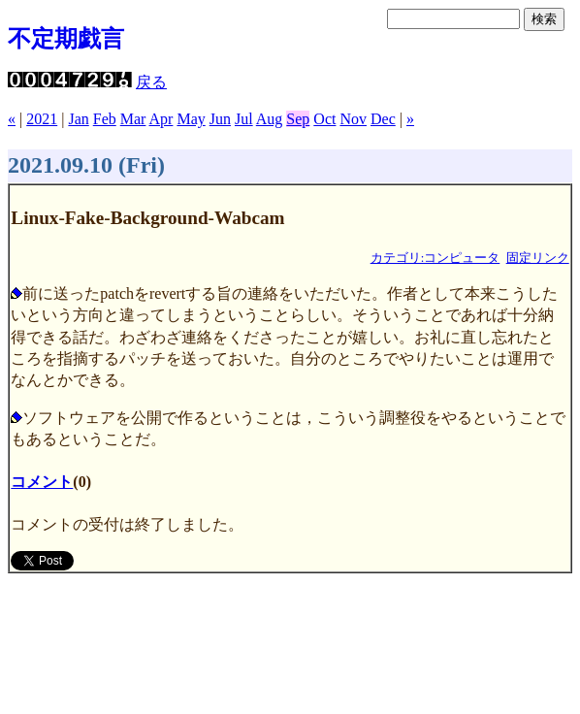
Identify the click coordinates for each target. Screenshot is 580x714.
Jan (78, 119)
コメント (42, 481)
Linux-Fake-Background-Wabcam (147, 218)
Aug (269, 119)
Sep (297, 119)
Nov (353, 119)
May (191, 119)
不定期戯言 (66, 38)
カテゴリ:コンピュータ (435, 258)
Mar (133, 119)
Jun (220, 119)
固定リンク (537, 258)
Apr (161, 119)
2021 (41, 119)
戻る (151, 82)
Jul (244, 119)
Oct (324, 119)
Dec (383, 119)
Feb (104, 119)
